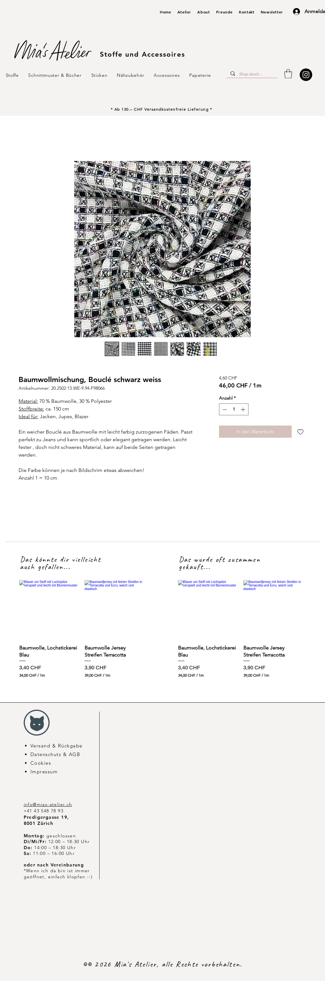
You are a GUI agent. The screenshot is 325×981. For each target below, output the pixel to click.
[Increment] (244, 409)
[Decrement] (224, 409)
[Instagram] (306, 74)
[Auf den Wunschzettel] (300, 432)
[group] (81, 629)
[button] (288, 73)
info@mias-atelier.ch (48, 804)
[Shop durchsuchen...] (251, 74)
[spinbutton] (234, 409)
